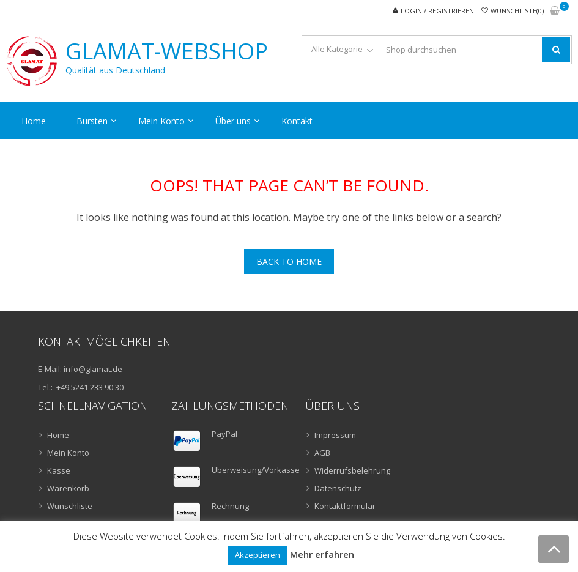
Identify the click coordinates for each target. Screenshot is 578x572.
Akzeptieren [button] (257, 554)
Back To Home (289, 261)
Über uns (233, 121)
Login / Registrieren (437, 10)
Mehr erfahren (322, 554)
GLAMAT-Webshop (166, 51)
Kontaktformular (345, 505)
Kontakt (297, 121)
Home (33, 121)
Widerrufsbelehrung (352, 470)
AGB (322, 452)
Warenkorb (68, 488)
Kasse (58, 470)
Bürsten (92, 121)
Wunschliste (69, 505)
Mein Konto (161, 121)
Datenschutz (337, 488)
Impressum (335, 434)
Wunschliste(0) (517, 10)
